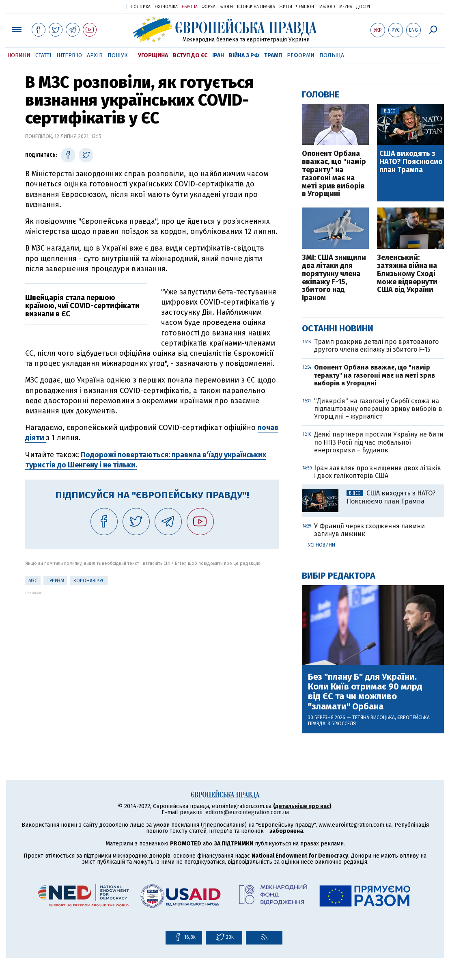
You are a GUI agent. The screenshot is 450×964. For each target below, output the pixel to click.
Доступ (364, 6)
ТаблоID (326, 6)
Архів (95, 55)
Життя (285, 6)
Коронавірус (89, 581)
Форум (208, 6)
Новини (18, 55)
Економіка (166, 6)
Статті (43, 55)
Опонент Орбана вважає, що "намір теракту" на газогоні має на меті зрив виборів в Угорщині (334, 174)
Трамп (273, 55)
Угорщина (153, 55)
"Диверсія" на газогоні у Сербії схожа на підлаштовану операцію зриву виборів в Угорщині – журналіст (378, 408)
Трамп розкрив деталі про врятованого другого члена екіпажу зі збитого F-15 (376, 345)
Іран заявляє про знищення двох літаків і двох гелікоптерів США (377, 472)
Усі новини (321, 545)
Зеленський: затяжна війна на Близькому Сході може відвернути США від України (407, 274)
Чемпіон (305, 6)
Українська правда (100, 6)
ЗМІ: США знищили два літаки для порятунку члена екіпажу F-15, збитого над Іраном (334, 278)
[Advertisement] (152, 652)
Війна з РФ (244, 55)
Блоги (226, 6)
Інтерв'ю (69, 55)
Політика (141, 6)
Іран (218, 55)
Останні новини (337, 328)
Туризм (55, 581)
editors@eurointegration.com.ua (247, 812)
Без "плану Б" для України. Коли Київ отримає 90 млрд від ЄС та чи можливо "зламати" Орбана (365, 691)
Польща (331, 55)
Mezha (345, 6)
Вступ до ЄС (190, 55)
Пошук (118, 55)
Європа (190, 6)
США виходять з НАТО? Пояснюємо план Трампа (411, 162)
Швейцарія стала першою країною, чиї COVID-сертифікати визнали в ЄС (82, 305)
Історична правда (256, 6)
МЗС (32, 581)
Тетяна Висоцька (373, 717)
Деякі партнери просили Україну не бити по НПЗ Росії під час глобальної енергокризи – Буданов (379, 442)
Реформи (300, 55)
